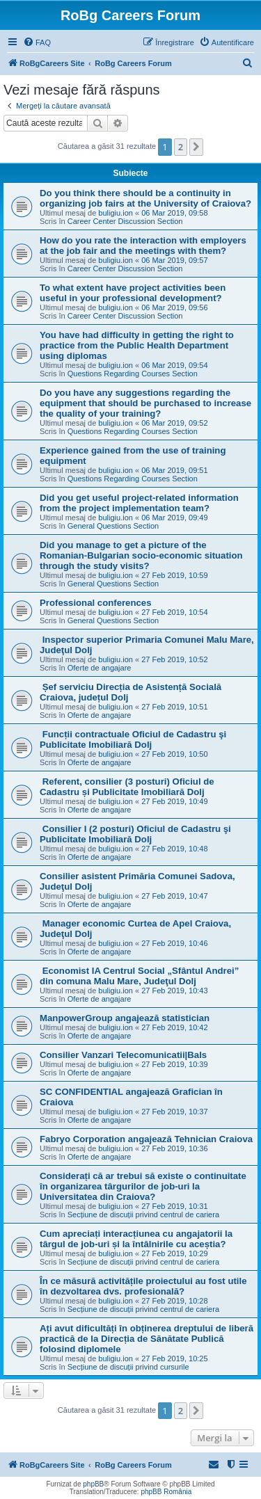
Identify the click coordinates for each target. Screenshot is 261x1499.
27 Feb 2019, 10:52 (174, 659)
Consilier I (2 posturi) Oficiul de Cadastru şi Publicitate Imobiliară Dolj (135, 834)
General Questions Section (113, 526)
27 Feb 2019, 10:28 (174, 1301)
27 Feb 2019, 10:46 (174, 943)
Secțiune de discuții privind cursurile (128, 1367)
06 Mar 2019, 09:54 (174, 365)
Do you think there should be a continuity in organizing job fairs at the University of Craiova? (145, 198)
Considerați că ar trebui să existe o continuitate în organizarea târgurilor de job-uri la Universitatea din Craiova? (143, 1186)
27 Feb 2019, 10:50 (174, 754)
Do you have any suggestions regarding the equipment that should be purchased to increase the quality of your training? (145, 403)
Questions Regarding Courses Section (133, 373)
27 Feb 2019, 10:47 (174, 896)
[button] (196, 146)
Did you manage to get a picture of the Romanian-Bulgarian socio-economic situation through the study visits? (141, 555)
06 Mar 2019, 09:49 (174, 517)
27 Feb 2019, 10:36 (174, 1148)
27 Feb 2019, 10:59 (174, 575)
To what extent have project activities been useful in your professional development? (133, 292)
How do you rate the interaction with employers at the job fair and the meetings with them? (143, 245)
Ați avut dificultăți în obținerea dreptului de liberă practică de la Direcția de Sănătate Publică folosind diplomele (146, 1338)
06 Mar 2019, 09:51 (174, 470)
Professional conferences (96, 603)
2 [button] (180, 147)
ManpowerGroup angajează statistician (124, 1018)
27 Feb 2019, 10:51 (174, 707)
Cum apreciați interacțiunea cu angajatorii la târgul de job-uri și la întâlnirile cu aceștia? (136, 1238)
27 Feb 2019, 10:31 (174, 1206)
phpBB (93, 1484)
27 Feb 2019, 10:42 (174, 1027)
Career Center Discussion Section (125, 221)
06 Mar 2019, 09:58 (174, 213)
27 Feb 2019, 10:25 (174, 1358)
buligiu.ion (115, 213)
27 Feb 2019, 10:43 (174, 990)
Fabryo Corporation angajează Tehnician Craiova (146, 1139)
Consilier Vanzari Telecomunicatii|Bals (123, 1055)
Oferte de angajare (100, 668)
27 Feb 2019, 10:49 (174, 801)
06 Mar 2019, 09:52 (174, 423)
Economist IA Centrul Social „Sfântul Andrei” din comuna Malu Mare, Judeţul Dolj (139, 975)
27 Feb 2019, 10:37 (174, 1111)
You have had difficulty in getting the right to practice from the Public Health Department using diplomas (137, 345)
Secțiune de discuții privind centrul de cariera (143, 1214)
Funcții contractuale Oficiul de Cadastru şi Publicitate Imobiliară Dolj (133, 739)
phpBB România (166, 1492)
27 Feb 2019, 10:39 (174, 1064)
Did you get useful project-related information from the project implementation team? (139, 502)
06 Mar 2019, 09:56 (174, 307)
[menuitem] (37, 42)
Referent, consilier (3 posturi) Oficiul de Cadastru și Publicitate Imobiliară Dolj (127, 786)
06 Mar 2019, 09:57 (174, 260)
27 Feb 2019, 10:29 (174, 1253)
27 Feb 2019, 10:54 (174, 612)
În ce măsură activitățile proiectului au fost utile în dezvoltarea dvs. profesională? (143, 1286)
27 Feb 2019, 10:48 (174, 848)
